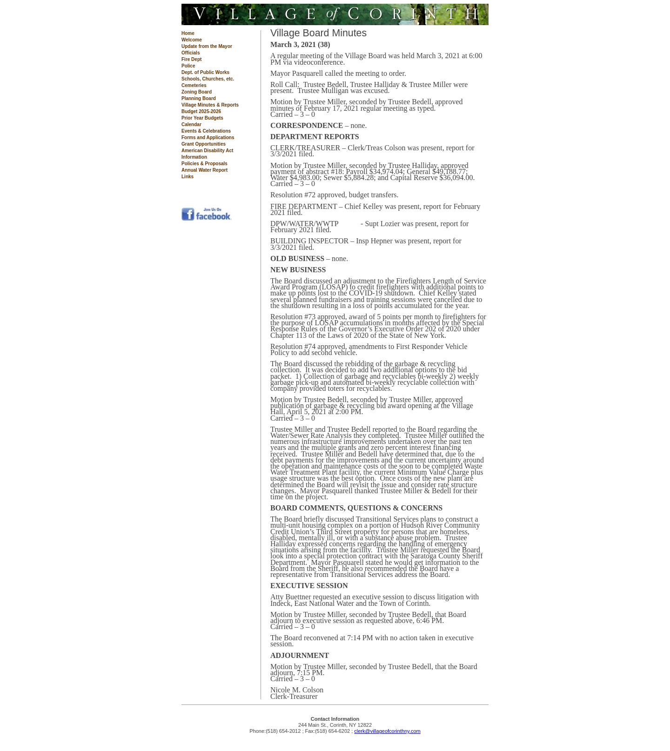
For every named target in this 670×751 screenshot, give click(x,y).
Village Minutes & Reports (210, 104)
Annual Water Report (204, 170)
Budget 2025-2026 (201, 111)
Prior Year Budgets (202, 118)
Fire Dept (191, 59)
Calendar (191, 124)
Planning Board (198, 98)
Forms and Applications (207, 137)
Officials (190, 52)
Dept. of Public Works (205, 72)
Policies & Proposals (204, 163)
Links (187, 176)
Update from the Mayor (206, 46)
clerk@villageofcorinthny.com (387, 731)
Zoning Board (196, 91)
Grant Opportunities (203, 144)
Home (187, 33)
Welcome (191, 39)
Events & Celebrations (206, 131)
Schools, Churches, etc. (207, 78)
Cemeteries (194, 85)
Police (188, 65)
